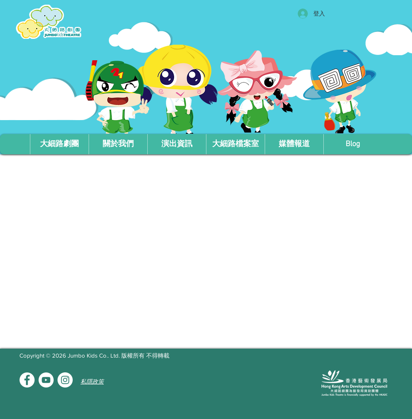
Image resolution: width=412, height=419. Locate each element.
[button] (118, 144)
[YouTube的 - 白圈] (46, 380)
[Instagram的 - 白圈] (65, 380)
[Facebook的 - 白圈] (27, 380)
